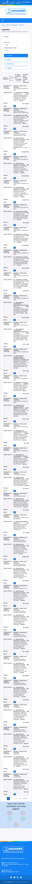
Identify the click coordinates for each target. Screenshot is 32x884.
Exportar (8, 68)
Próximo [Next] (25, 798)
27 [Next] (20, 798)
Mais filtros (9, 64)
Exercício (6, 42)
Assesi (10, 882)
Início (3, 25)
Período (6, 36)
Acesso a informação (11, 25)
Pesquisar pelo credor (10, 48)
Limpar (8, 60)
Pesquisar (9, 56)
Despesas (21, 25)
